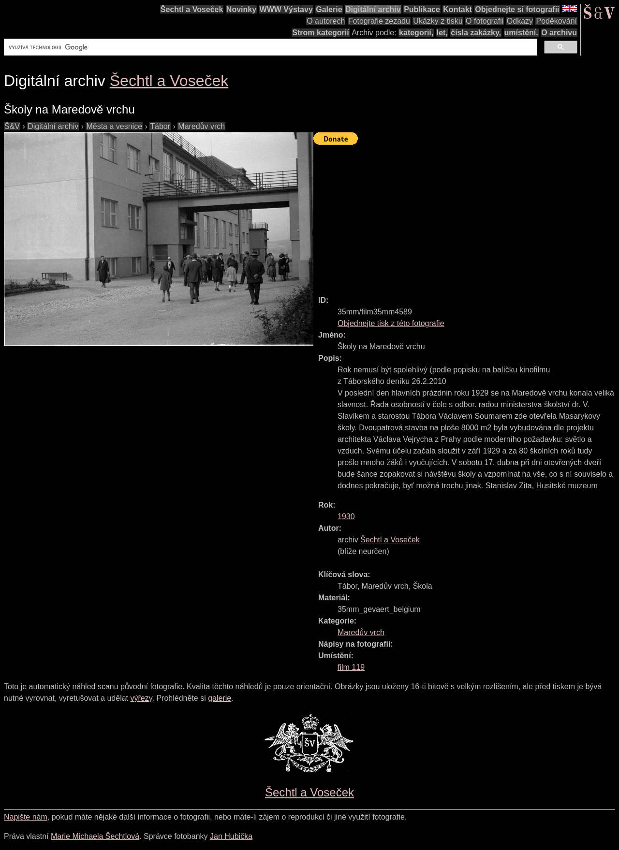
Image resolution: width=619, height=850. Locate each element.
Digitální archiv (373, 9)
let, (442, 32)
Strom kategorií (320, 32)
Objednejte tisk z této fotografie (391, 323)
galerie (219, 698)
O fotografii (484, 21)
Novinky (241, 9)
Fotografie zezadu (379, 21)
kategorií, (416, 32)
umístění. (521, 32)
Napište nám (25, 817)
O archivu (559, 32)
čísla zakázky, (476, 32)
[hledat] (270, 47)
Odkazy (520, 21)
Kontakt (457, 9)
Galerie (329, 9)
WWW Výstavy (286, 9)
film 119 (351, 667)
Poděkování (556, 21)
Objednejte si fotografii (517, 9)
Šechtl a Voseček (192, 9)
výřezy (141, 698)
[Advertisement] (466, 215)
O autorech (326, 21)
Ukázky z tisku (437, 21)
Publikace (422, 9)
